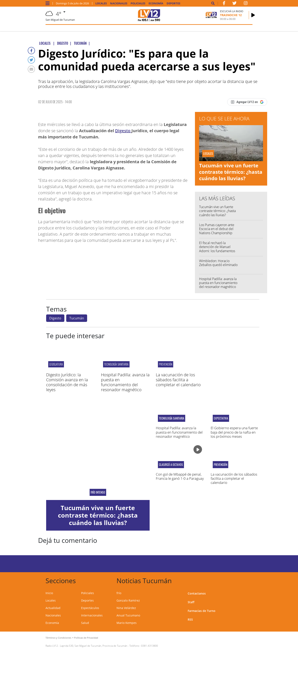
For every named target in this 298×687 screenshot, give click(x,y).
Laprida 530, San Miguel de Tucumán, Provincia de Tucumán (93, 645)
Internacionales (92, 615)
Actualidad (53, 608)
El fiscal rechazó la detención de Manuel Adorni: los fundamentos (217, 247)
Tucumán (76, 318)
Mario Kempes (127, 623)
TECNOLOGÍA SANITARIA (116, 364)
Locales (101, 3)
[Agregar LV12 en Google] (247, 102)
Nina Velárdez (126, 608)
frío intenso (98, 492)
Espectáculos (90, 608)
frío (119, 593)
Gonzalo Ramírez (128, 600)
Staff (191, 602)
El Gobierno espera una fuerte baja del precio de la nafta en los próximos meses (234, 432)
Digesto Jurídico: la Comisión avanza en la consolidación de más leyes (67, 382)
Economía (156, 3)
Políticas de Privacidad (86, 637)
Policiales (138, 3)
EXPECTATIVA (221, 418)
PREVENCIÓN (165, 364)
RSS (190, 619)
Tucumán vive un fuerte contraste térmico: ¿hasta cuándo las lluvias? (230, 172)
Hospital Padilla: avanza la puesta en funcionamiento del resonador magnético (218, 283)
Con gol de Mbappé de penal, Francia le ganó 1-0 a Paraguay (180, 476)
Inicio (49, 593)
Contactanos (197, 593)
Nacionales (118, 3)
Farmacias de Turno (201, 611)
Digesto (123, 130)
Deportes (173, 3)
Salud (85, 623)
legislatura (56, 364)
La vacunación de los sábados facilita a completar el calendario (178, 379)
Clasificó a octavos (171, 464)
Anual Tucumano (128, 615)
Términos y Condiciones (58, 637)
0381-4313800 (149, 645)
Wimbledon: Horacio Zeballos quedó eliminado (218, 263)
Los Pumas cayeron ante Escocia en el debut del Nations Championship (216, 229)
